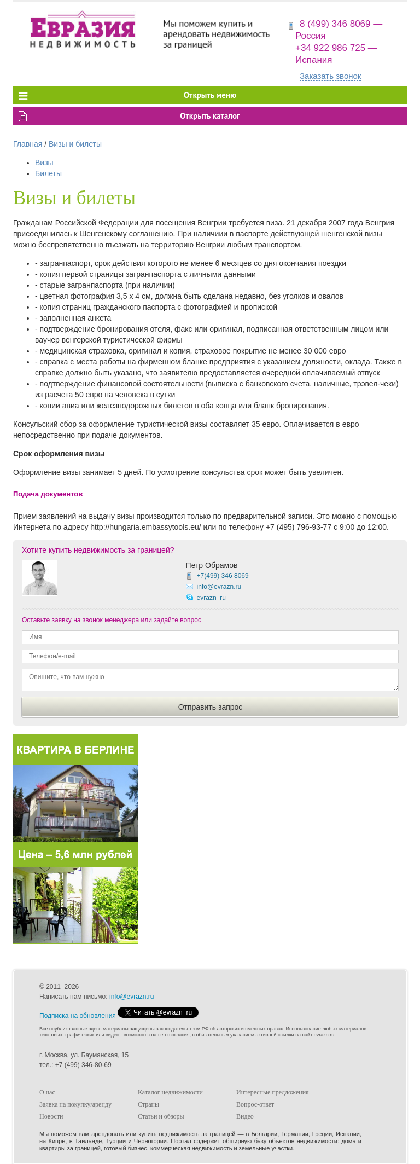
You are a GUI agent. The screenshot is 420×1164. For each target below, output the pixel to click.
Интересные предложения (272, 1092)
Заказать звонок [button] (330, 75)
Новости (51, 1116)
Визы (44, 162)
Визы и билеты (75, 144)
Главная (27, 144)
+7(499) (223, 576)
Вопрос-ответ (255, 1104)
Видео (245, 1116)
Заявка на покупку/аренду (75, 1104)
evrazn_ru (211, 597)
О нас (47, 1092)
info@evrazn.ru (219, 586)
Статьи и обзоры (161, 1116)
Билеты (48, 173)
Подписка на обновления (77, 1016)
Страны (148, 1104)
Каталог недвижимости (170, 1092)
